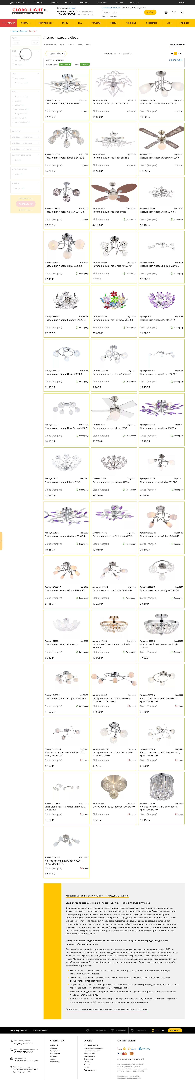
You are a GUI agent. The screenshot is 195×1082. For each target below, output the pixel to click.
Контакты (134, 2)
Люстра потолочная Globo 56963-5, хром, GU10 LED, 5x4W (112, 700)
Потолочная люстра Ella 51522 (61, 644)
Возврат (54, 2)
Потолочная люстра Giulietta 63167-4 (65, 536)
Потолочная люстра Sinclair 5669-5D (159, 265)
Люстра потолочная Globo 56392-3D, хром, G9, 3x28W (65, 754)
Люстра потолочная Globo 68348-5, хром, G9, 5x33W (159, 808)
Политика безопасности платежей (130, 1059)
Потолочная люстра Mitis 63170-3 (158, 103)
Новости (87, 1064)
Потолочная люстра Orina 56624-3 (63, 373)
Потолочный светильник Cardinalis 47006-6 (111, 646)
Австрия (19, 188)
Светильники (21, 60)
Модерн (19, 105)
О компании (57, 1040)
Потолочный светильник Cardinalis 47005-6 (159, 646)
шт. (155, 1030)
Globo (19, 174)
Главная (14, 31)
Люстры (85, 64)
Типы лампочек (90, 1070)
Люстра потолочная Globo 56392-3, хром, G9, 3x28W (159, 700)
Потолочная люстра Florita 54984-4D (112, 590)
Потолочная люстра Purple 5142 (157, 319)
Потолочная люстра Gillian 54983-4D (159, 536)
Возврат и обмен (90, 1053)
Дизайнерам (102, 2)
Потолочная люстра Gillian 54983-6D (64, 590)
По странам (54, 1051)
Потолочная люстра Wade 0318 (109, 211)
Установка (84, 2)
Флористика (21, 114)
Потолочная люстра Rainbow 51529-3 (65, 319)
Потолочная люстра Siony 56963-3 (63, 265)
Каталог (8, 23)
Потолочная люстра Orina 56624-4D (112, 373)
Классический (21, 97)
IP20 (18, 160)
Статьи (86, 1067)
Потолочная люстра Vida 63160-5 (158, 211)
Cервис (88, 1040)
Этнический (20, 118)
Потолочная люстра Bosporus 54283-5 (65, 698)
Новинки (53, 1056)
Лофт (18, 101)
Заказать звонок (40, 1030)
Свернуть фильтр (56, 53)
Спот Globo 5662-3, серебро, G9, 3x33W (114, 806)
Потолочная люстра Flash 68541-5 (111, 157)
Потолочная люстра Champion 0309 (159, 157)
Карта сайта (54, 1062)
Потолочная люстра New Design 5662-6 (66, 428)
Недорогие (65, 64)
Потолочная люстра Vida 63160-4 (110, 103)
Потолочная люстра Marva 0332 (110, 428)
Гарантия (39, 2)
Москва (72, 8)
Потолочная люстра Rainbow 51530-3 (113, 319)
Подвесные (20, 78)
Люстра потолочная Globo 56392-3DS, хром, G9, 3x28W (113, 754)
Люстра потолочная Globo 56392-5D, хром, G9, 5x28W (160, 754)
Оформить (175, 1030)
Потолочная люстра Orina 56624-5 (158, 373)
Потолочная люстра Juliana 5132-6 (111, 482)
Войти (182, 2)
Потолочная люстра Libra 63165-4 (158, 428)
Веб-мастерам (89, 1056)
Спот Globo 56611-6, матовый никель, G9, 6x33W (65, 808)
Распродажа (55, 1053)
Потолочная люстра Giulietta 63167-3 (112, 536)
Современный (22, 109)
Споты (19, 64)
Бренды (119, 2)
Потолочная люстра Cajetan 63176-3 (64, 211)
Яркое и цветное (22, 122)
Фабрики (53, 1048)
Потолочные (21, 83)
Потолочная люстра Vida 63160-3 (63, 103)
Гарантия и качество (92, 1051)
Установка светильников (93, 1048)
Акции (52, 1059)
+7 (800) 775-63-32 (75, 11)
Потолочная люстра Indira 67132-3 (158, 482)
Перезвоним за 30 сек (111, 8)
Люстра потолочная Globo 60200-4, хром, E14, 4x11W (64, 862)
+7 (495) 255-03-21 (75, 14)
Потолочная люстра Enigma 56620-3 (159, 590)
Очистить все (175, 60)
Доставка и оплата (18, 2)
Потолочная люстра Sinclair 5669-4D (112, 265)
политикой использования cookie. (132, 1071)
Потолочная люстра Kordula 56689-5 (64, 157)
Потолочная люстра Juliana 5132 (62, 482)
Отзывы (69, 2)
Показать (26, 204)
